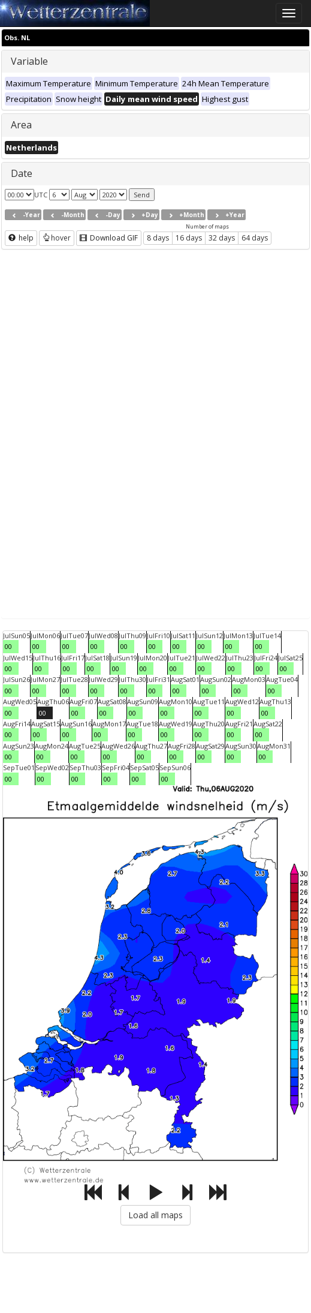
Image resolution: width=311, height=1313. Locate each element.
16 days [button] (189, 238)
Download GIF (109, 237)
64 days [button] (254, 238)
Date (21, 173)
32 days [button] (222, 238)
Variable (29, 61)
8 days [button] (158, 238)
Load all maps (155, 1215)
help (21, 237)
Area (21, 124)
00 (8, 646)
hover (57, 237)
